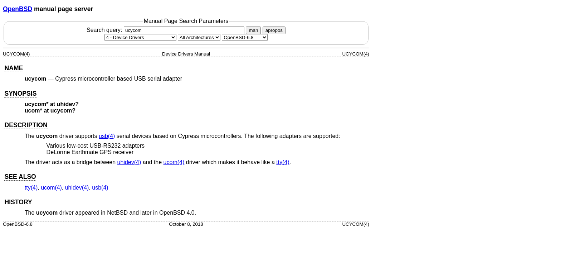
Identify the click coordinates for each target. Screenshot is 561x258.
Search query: (166, 30)
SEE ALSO (20, 176)
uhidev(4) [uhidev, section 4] (129, 162)
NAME (13, 68)
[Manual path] (245, 37)
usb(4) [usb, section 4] (107, 136)
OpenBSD (17, 9)
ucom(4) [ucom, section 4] (174, 162)
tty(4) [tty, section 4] (282, 162)
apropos (274, 30)
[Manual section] (140, 37)
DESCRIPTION (25, 125)
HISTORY (18, 202)
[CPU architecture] (199, 37)
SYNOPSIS (20, 93)
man (253, 30)
